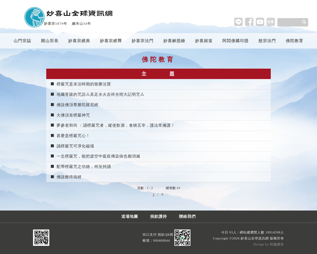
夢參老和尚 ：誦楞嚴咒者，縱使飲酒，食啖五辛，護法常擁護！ (112, 125)
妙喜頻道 (204, 41)
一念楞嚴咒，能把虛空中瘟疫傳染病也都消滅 (95, 156)
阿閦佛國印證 (235, 41)
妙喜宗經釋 (111, 41)
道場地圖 (129, 216)
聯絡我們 (187, 216)
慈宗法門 (267, 41)
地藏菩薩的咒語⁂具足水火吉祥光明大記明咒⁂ (97, 94)
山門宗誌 (22, 41)
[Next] (163, 195)
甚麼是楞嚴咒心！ (70, 136)
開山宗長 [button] (50, 41)
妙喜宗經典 (79, 41)
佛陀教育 (294, 41)
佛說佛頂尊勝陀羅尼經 (74, 105)
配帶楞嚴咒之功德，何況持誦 (80, 166)
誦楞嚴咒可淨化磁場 (72, 146)
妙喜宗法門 (143, 41)
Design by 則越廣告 (268, 244)
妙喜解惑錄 (174, 41)
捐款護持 (158, 216)
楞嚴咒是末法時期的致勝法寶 (80, 84)
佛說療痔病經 (66, 177)
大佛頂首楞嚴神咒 (70, 115)
